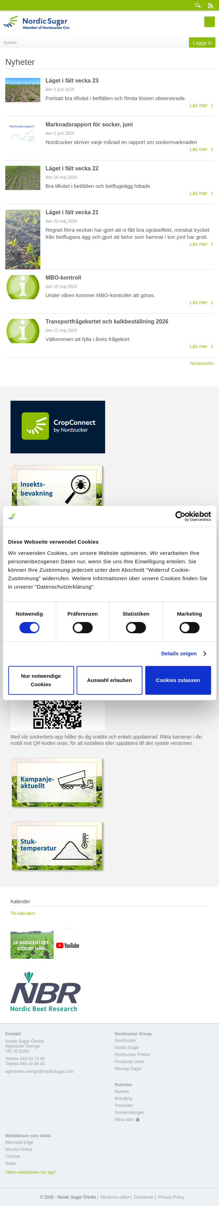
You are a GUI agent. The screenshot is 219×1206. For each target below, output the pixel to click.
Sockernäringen (129, 1112)
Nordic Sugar (127, 1047)
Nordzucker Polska (132, 1054)
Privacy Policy (171, 1197)
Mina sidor (124, 1119)
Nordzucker (125, 1040)
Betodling (123, 1098)
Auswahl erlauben (109, 680)
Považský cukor (129, 1061)
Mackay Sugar (128, 1068)
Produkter (124, 1105)
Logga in (202, 43)
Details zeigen (179, 653)
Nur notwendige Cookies (41, 680)
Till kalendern (23, 913)
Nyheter (122, 1091)
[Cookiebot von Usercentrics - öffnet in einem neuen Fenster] (180, 516)
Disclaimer (144, 1197)
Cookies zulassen (178, 680)
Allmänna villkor (115, 1197)
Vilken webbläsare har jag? (30, 1172)
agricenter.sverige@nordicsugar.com (39, 1071)
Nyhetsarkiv (202, 363)
